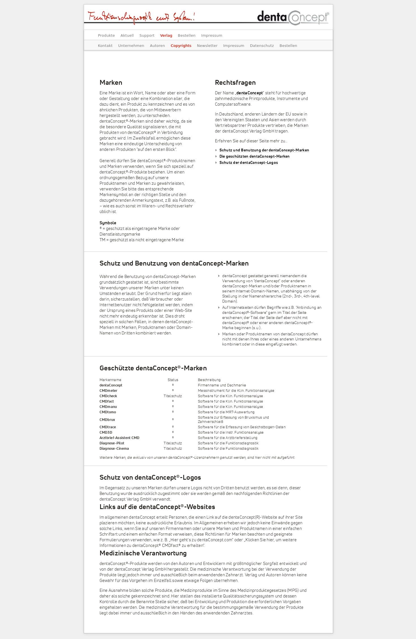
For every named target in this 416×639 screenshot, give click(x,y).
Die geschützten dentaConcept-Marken (254, 156)
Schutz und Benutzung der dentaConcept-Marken (264, 150)
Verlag (166, 35)
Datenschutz (262, 46)
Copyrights (181, 46)
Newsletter (207, 46)
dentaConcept (249, 93)
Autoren (157, 46)
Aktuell (127, 35)
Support (146, 35)
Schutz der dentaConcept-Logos (248, 163)
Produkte (106, 35)
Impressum (212, 35)
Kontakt (105, 46)
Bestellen (187, 35)
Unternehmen (131, 46)
